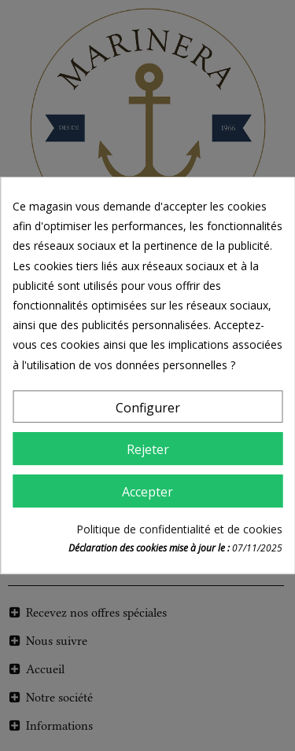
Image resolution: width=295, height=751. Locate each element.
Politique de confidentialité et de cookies (179, 529)
